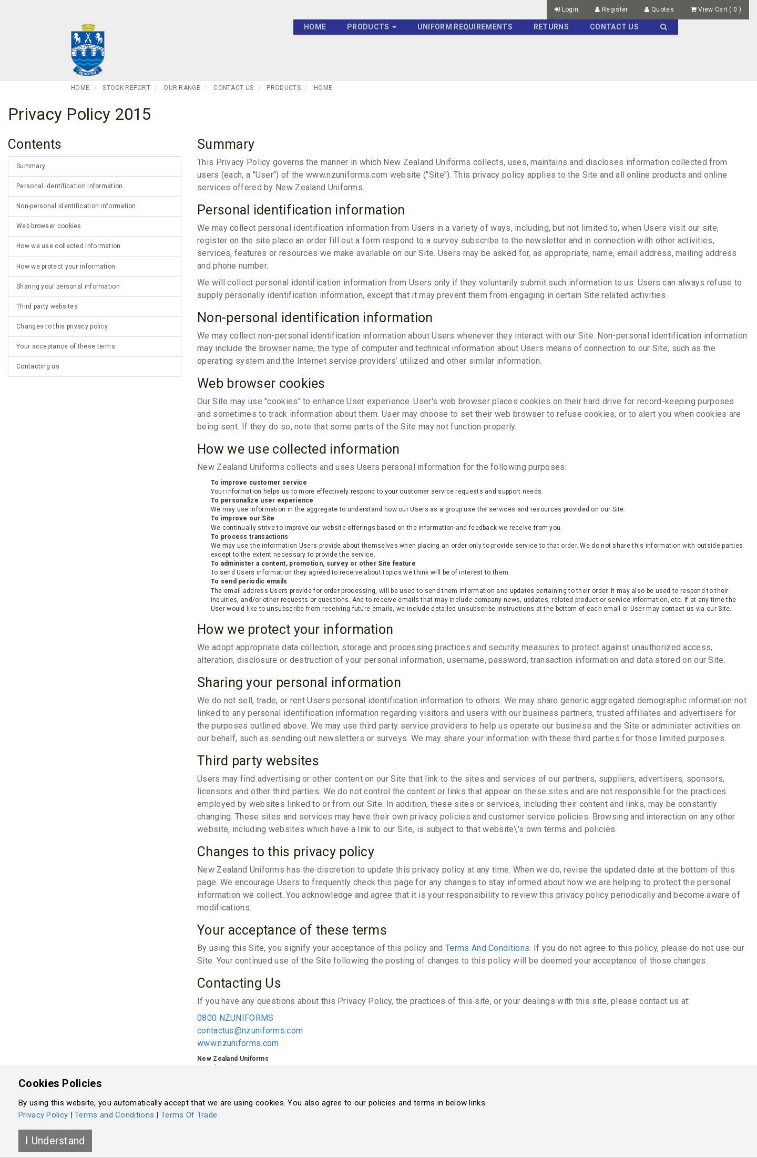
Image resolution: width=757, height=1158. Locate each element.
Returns (551, 27)
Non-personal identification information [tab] (76, 206)
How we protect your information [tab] (65, 266)
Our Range (181, 87)
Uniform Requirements (465, 27)
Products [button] (371, 27)
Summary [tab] (30, 166)
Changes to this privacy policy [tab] (62, 326)
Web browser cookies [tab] (48, 226)
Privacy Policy (43, 1115)
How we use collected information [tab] (68, 246)
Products (283, 87)
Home (315, 27)
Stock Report (126, 87)
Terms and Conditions (114, 1115)
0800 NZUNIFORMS (235, 1018)
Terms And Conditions (487, 948)
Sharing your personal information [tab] (68, 286)
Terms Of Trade (189, 1115)
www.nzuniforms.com (238, 1043)
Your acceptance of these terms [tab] (65, 346)
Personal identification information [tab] (69, 186)
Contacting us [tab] (37, 366)
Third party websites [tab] (47, 306)
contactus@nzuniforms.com (250, 1031)
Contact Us (614, 27)
